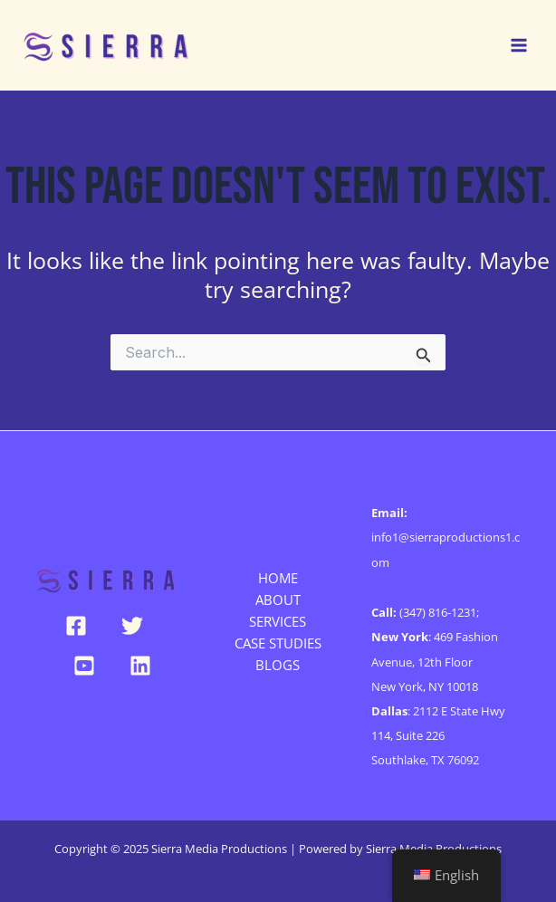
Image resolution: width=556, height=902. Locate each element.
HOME (278, 578)
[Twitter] (132, 626)
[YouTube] (84, 666)
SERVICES (277, 621)
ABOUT (278, 599)
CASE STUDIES (278, 643)
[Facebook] (76, 626)
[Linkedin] (140, 666)
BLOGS (277, 665)
